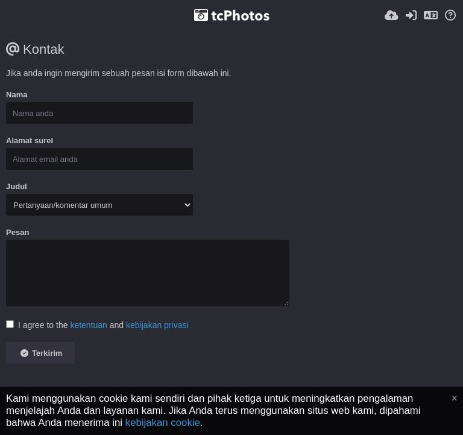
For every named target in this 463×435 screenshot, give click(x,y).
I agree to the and (97, 325)
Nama (16, 94)
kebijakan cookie (162, 422)
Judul (16, 186)
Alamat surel (29, 140)
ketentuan (88, 325)
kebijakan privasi (157, 325)
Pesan (17, 232)
